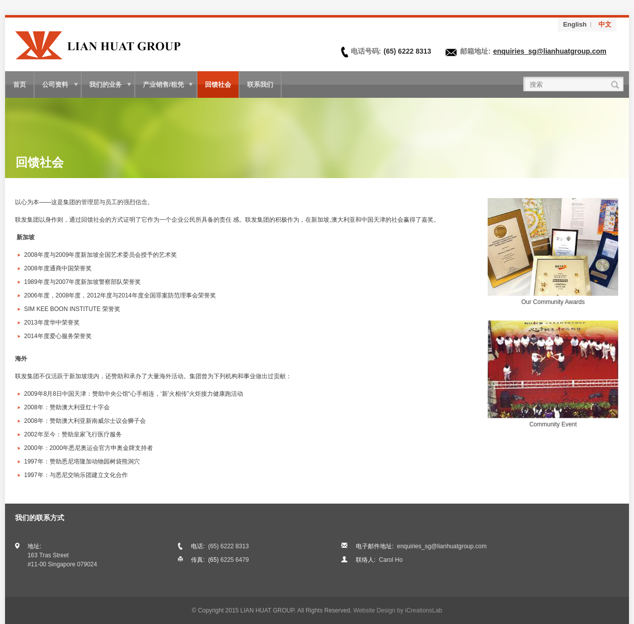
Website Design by (397, 610)
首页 (19, 84)
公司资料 (55, 84)
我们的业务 (105, 84)
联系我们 (260, 84)
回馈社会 (218, 84)
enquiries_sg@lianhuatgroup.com (549, 51)
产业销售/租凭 (163, 84)
